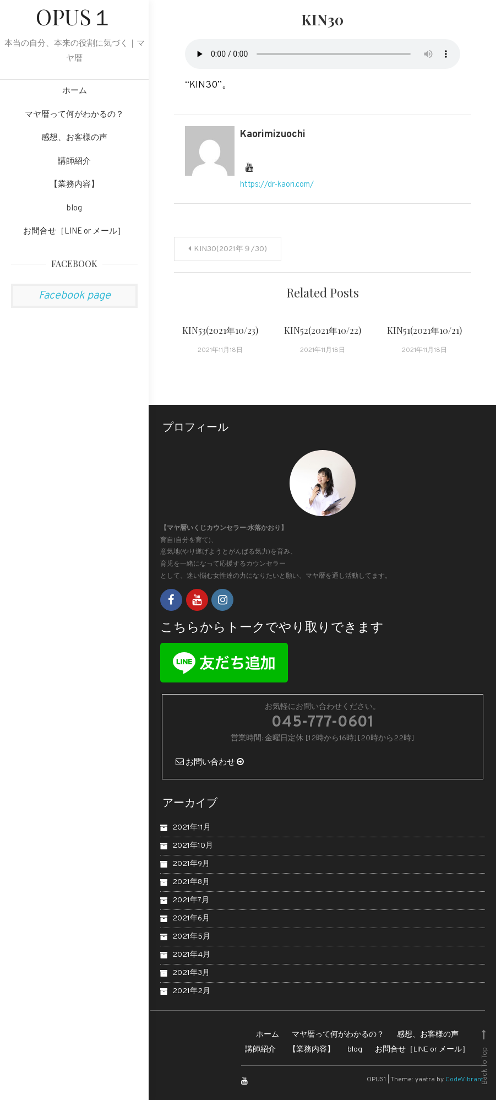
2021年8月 (191, 882)
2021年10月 (192, 845)
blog (74, 208)
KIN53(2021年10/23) (220, 330)
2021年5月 (191, 936)
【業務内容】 (74, 185)
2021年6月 (191, 918)
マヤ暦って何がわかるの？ (74, 115)
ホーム (74, 91)
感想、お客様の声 (74, 138)
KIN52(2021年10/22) (322, 330)
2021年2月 (191, 991)
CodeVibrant (464, 1079)
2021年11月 (191, 827)
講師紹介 (74, 161)
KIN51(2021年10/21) (424, 330)
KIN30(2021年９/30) (230, 249)
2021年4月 (191, 955)
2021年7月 (190, 900)
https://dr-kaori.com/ (277, 185)
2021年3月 (191, 973)
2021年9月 (191, 864)
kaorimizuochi (273, 134)
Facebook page (75, 296)
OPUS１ (74, 16)
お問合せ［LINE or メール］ (74, 231)
